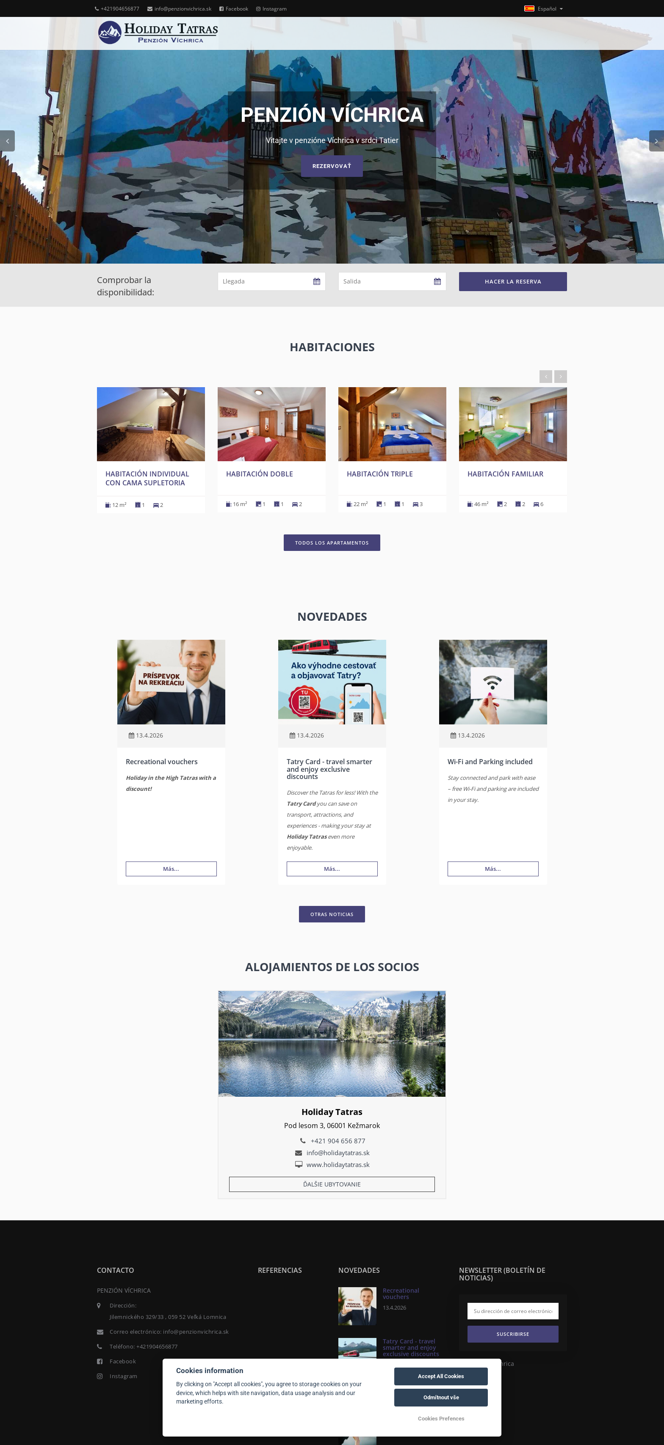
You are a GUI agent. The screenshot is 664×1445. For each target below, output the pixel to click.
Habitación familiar (505, 474)
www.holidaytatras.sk (338, 1164)
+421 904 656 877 (338, 1141)
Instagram (271, 8)
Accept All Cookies (441, 1376)
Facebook (233, 8)
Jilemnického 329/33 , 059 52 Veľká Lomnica (168, 1317)
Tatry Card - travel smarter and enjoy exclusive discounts (329, 769)
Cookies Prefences (441, 1418)
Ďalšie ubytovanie (332, 1184)
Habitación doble (259, 474)
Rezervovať (332, 166)
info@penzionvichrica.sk (179, 8)
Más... (171, 869)
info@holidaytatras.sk (338, 1152)
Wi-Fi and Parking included (490, 761)
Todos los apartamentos (332, 542)
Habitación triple (380, 474)
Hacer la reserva (513, 281)
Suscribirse (513, 1334)
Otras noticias (332, 914)
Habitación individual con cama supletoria (147, 478)
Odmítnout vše (441, 1397)
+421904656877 (117, 8)
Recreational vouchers (162, 761)
